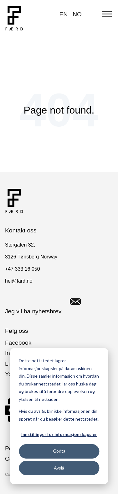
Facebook (18, 342)
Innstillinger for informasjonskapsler (59, 434)
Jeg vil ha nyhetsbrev (47, 301)
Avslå (59, 467)
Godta (59, 451)
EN (63, 14)
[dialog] (59, 416)
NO (77, 14)
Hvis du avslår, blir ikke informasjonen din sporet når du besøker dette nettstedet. (59, 415)
